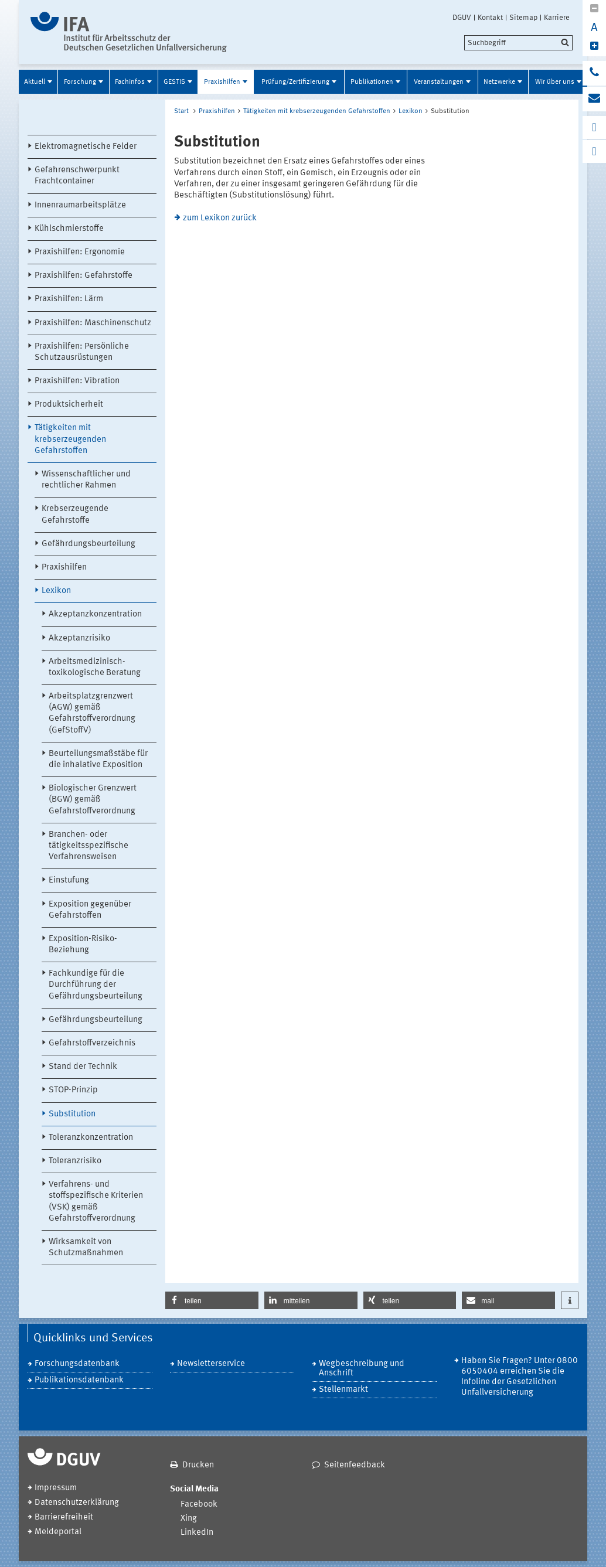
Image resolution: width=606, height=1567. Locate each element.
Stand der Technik (83, 1066)
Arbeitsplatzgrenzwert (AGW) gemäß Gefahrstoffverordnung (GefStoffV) (92, 713)
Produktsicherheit (69, 404)
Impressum (56, 1488)
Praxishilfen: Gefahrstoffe (83, 275)
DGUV (461, 18)
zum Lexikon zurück (220, 218)
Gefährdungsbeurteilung (88, 544)
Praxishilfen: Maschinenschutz (93, 323)
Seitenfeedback (354, 1465)
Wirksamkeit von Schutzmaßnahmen (86, 1248)
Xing (189, 1518)
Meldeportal (58, 1532)
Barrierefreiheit (64, 1517)
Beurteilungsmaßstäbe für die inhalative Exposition (98, 759)
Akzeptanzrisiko (79, 638)
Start (181, 111)
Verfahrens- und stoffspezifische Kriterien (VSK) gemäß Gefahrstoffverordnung (96, 1201)
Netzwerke (499, 82)
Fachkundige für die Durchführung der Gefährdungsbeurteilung (95, 984)
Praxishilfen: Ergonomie (80, 252)
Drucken (198, 1465)
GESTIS (174, 82)
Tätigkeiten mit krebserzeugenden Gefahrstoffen (70, 439)
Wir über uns (554, 82)
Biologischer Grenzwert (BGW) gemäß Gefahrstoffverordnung (93, 799)
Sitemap (523, 18)
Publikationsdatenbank (79, 1380)
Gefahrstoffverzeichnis (92, 1043)
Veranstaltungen (439, 82)
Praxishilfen (222, 82)
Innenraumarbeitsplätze (80, 205)
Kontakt (490, 18)
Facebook (199, 1504)
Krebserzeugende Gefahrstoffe (75, 514)
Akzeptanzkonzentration (95, 614)
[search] (518, 42)
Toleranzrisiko (75, 1161)
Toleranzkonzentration (91, 1137)
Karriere (557, 18)
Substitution (72, 1114)
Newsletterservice (211, 1364)
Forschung (80, 82)
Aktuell (34, 82)
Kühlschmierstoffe (69, 228)
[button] (211, 1300)
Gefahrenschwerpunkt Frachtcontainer (77, 176)
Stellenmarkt (343, 1389)
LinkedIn (197, 1532)
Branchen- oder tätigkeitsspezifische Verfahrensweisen (88, 845)
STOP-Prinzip (73, 1090)
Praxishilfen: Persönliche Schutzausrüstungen (82, 352)
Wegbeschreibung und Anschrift (361, 1369)
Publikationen (371, 82)
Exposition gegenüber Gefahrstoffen (90, 910)
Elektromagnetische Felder (86, 146)
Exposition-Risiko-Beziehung (83, 945)
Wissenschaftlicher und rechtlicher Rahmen (86, 480)
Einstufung (69, 880)
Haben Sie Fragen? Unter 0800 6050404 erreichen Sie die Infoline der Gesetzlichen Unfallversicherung (519, 1377)
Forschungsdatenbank (77, 1364)
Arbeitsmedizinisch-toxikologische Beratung (95, 667)
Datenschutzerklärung (77, 1502)
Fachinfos (130, 82)
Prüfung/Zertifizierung (295, 82)
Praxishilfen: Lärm (69, 299)
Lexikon (56, 591)
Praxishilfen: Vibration (77, 381)
